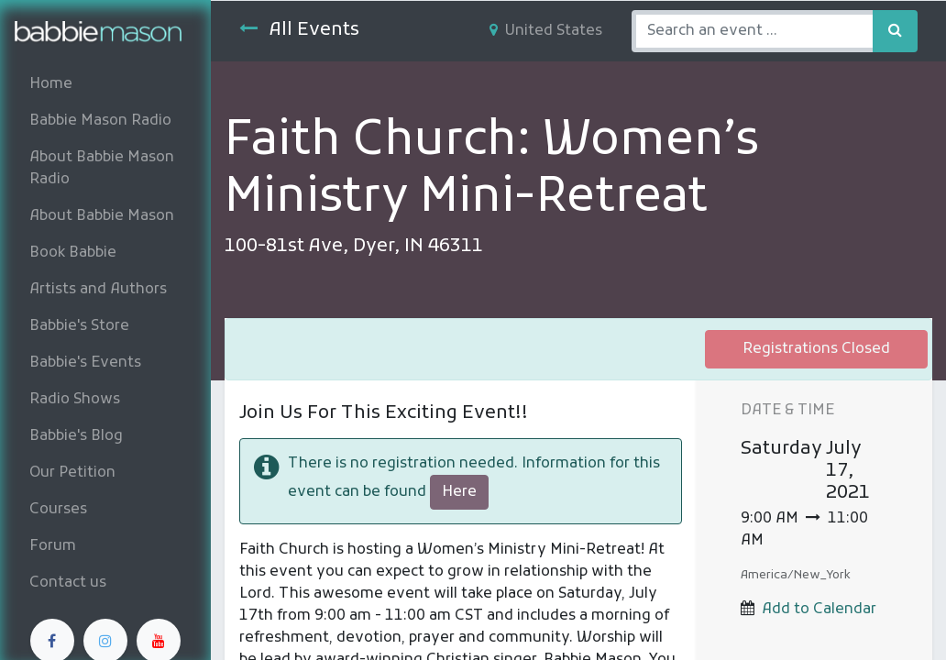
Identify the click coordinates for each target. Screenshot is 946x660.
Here (459, 492)
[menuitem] (105, 84)
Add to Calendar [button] (819, 609)
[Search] (895, 31)
